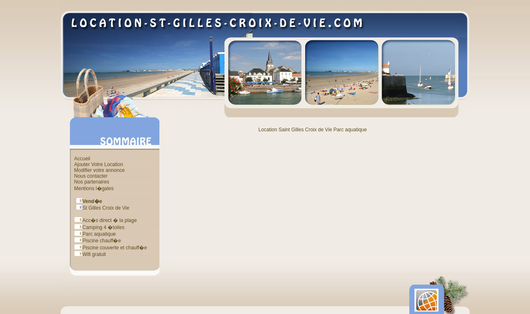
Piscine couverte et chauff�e (110, 248)
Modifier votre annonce (99, 170)
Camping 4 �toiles (99, 227)
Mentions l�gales (93, 188)
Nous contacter (91, 176)
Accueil (82, 159)
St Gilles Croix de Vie (101, 208)
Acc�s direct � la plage (105, 220)
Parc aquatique (95, 234)
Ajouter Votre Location (98, 164)
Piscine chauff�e (97, 241)
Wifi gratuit (90, 254)
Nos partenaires (91, 182)
